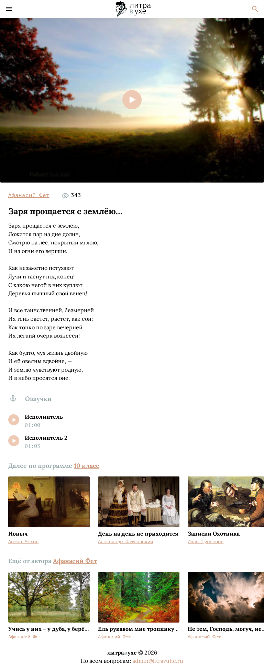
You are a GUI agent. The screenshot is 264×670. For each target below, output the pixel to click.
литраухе (122, 652)
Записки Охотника (214, 533)
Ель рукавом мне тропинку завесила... (151, 628)
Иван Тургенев (205, 541)
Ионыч (18, 533)
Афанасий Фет (29, 195)
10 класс (86, 466)
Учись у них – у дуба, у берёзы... (52, 628)
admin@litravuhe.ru (157, 660)
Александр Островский (125, 541)
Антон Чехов (23, 541)
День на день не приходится (138, 533)
